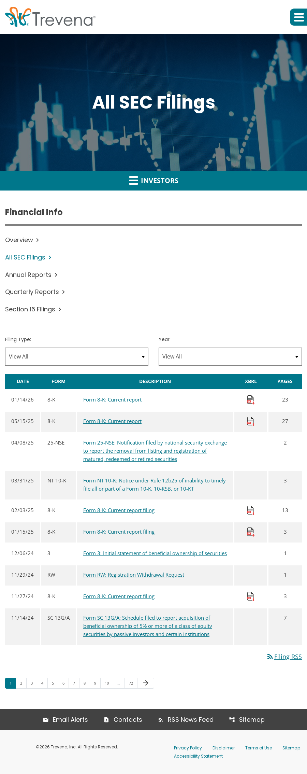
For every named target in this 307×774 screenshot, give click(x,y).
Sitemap (252, 719)
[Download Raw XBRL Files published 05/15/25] (250, 421)
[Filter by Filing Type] (76, 357)
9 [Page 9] (97, 683)
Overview (19, 240)
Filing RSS (284, 656)
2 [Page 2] (23, 683)
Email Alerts (70, 719)
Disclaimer (224, 748)
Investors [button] (153, 180)
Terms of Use (258, 748)
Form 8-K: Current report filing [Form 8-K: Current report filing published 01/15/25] (119, 531)
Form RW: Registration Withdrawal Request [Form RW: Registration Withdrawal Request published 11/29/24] (133, 574)
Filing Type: (18, 339)
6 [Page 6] (65, 683)
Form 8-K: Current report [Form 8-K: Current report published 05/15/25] (112, 421)
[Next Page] (145, 683)
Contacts (128, 719)
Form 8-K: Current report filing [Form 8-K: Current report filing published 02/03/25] (119, 510)
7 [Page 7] (76, 683)
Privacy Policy (188, 748)
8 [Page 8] (86, 683)
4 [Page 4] (44, 683)
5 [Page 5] (55, 683)
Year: (165, 339)
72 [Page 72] (133, 683)
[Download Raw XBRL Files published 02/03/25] (250, 510)
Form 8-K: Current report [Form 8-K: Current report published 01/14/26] (112, 399)
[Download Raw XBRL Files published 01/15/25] (250, 531)
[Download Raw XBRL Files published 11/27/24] (250, 596)
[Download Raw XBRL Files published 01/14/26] (250, 399)
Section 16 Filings (30, 309)
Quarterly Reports (32, 291)
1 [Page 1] (12, 683)
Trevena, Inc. (64, 747)
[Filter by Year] (230, 357)
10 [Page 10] (108, 683)
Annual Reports (28, 274)
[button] (298, 17)
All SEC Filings (25, 257)
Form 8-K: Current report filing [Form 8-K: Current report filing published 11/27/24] (119, 596)
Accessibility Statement (198, 756)
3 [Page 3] (33, 683)
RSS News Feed (191, 719)
